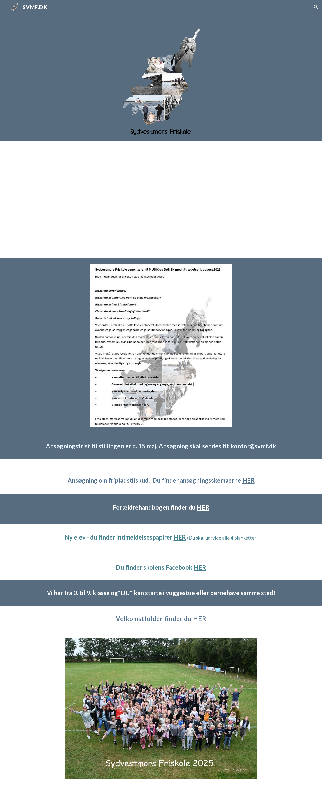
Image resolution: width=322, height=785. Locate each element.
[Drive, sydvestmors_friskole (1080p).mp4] (161, 199)
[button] (316, 7)
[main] (161, 446)
